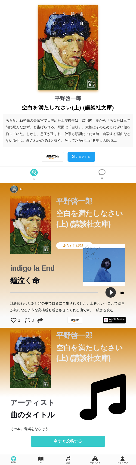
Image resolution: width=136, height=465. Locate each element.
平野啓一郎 (68, 98)
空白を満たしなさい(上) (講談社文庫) (89, 218)
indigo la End (32, 268)
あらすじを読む (76, 245)
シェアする (81, 156)
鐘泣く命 (24, 280)
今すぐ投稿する (68, 441)
